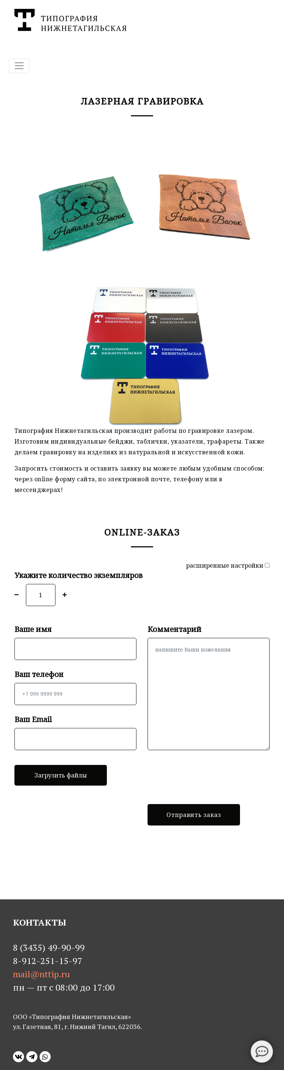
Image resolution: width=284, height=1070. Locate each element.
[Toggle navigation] (19, 65)
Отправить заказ (193, 815)
